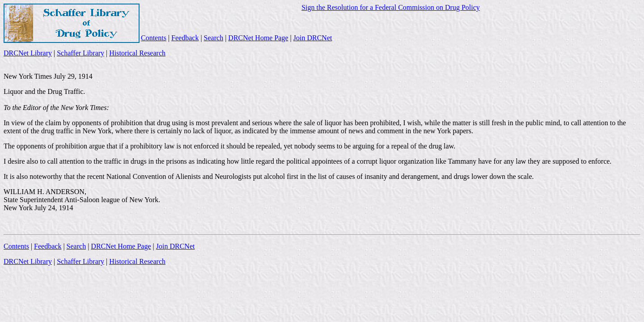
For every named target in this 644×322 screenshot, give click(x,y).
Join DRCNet (312, 38)
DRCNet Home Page (258, 38)
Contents (153, 38)
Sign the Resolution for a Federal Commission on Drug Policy (390, 7)
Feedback (185, 38)
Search (214, 38)
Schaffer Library (80, 53)
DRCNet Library (28, 53)
